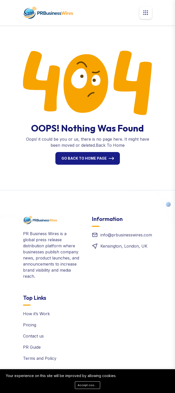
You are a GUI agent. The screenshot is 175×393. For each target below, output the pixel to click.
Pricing (29, 324)
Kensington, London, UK (123, 246)
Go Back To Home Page (84, 158)
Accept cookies (89, 385)
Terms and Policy (39, 358)
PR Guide (32, 347)
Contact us (33, 336)
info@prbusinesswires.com (126, 234)
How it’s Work (36, 313)
